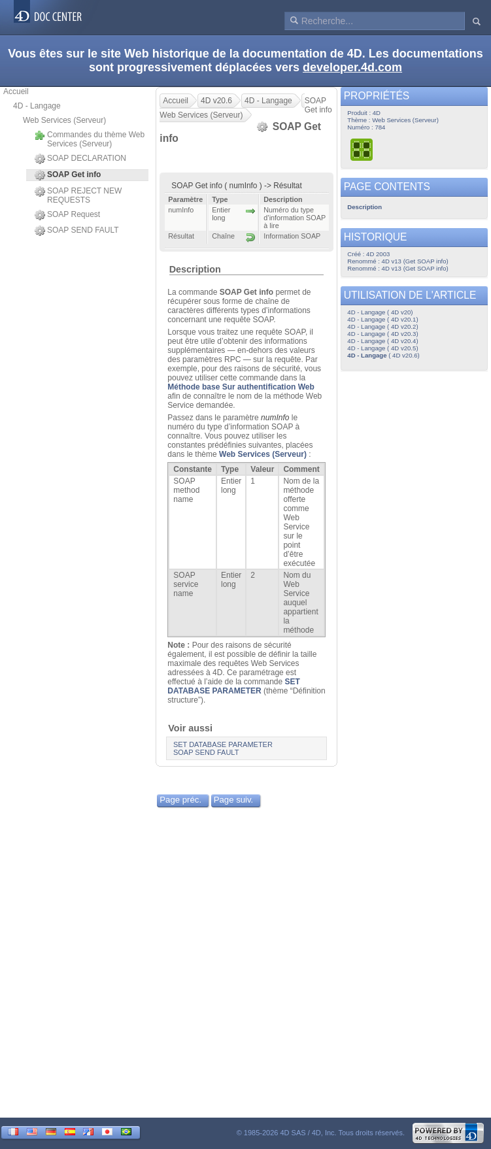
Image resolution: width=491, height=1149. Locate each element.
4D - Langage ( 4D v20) (380, 312)
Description (195, 269)
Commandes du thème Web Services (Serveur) (89, 139)
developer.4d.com (352, 67)
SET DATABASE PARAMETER (233, 686)
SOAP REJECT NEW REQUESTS (78, 195)
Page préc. (180, 800)
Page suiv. (234, 800)
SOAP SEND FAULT (77, 230)
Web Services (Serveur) (64, 120)
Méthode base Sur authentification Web (240, 386)
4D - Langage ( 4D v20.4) (382, 340)
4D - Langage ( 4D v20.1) (382, 319)
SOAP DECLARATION (80, 159)
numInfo (275, 417)
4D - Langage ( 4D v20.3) (382, 333)
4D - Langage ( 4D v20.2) (382, 326)
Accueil (16, 91)
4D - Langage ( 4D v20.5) (382, 348)
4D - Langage (37, 105)
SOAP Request (67, 215)
